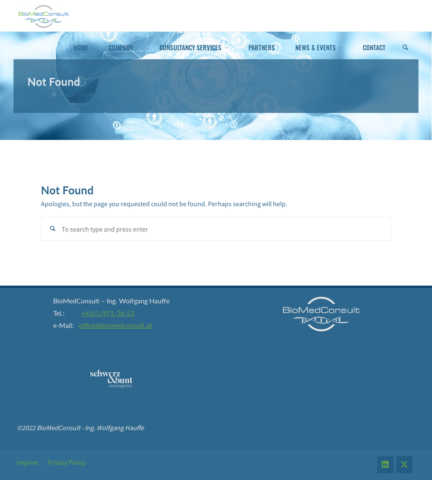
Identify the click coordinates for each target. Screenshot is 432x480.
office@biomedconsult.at (115, 325)
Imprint (27, 462)
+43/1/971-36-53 (107, 313)
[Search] (405, 47)
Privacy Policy (66, 462)
